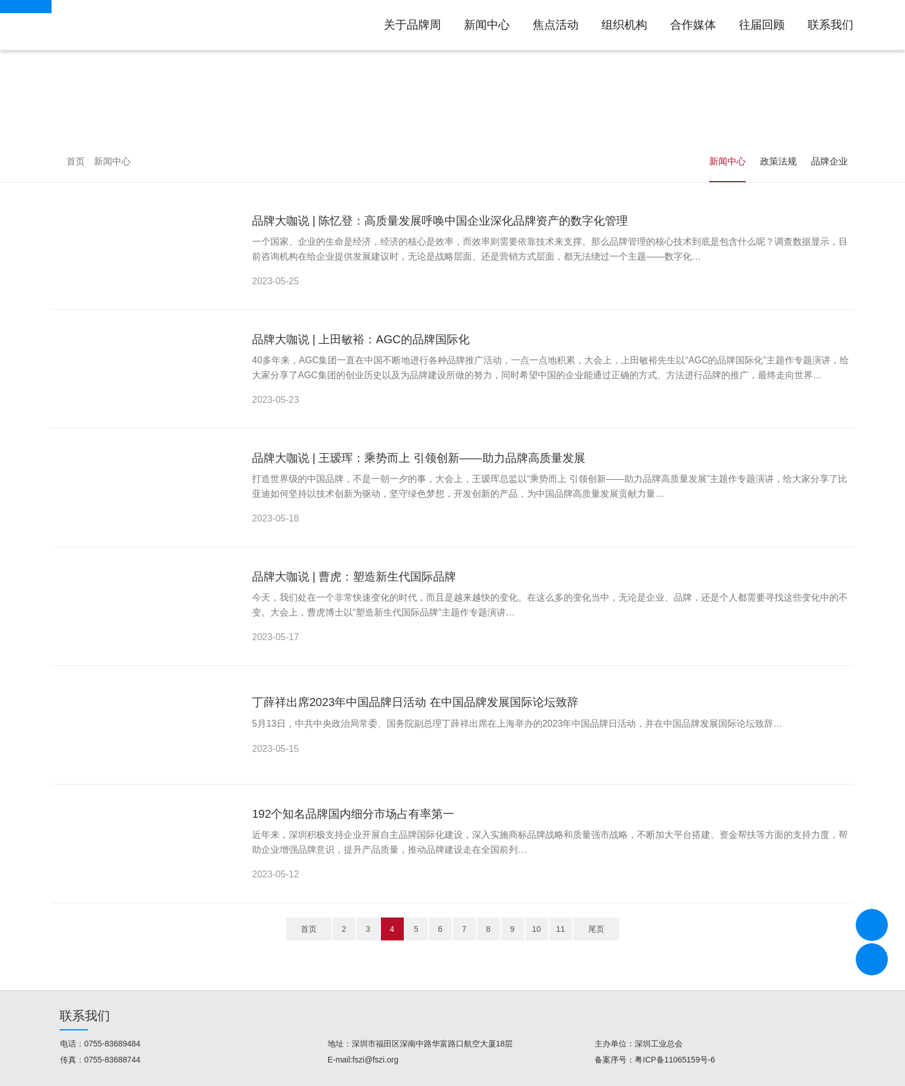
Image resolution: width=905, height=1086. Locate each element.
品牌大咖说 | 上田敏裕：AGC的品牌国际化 (361, 339)
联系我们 (830, 24)
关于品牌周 (412, 24)
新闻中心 (487, 24)
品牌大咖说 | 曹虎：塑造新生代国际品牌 (354, 576)
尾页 (596, 929)
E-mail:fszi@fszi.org (363, 1059)
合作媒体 (693, 24)
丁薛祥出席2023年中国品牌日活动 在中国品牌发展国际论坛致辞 (415, 702)
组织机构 (624, 24)
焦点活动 (556, 24)
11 (560, 929)
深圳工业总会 (659, 1043)
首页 (75, 161)
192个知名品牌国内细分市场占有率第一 (353, 813)
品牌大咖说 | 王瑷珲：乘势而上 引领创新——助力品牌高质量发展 (418, 458)
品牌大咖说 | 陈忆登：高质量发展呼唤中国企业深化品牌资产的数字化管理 (440, 220)
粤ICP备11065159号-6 (675, 1059)
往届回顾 (762, 24)
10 (536, 929)
